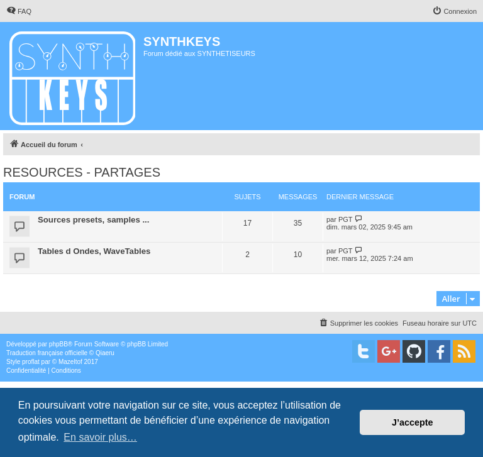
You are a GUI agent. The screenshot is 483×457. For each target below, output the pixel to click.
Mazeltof (70, 361)
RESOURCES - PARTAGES (81, 172)
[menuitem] (18, 11)
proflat (31, 361)
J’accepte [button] (412, 422)
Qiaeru (105, 353)
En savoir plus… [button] (100, 437)
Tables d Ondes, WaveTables (94, 251)
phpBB (58, 344)
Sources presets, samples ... (93, 219)
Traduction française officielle (46, 353)
